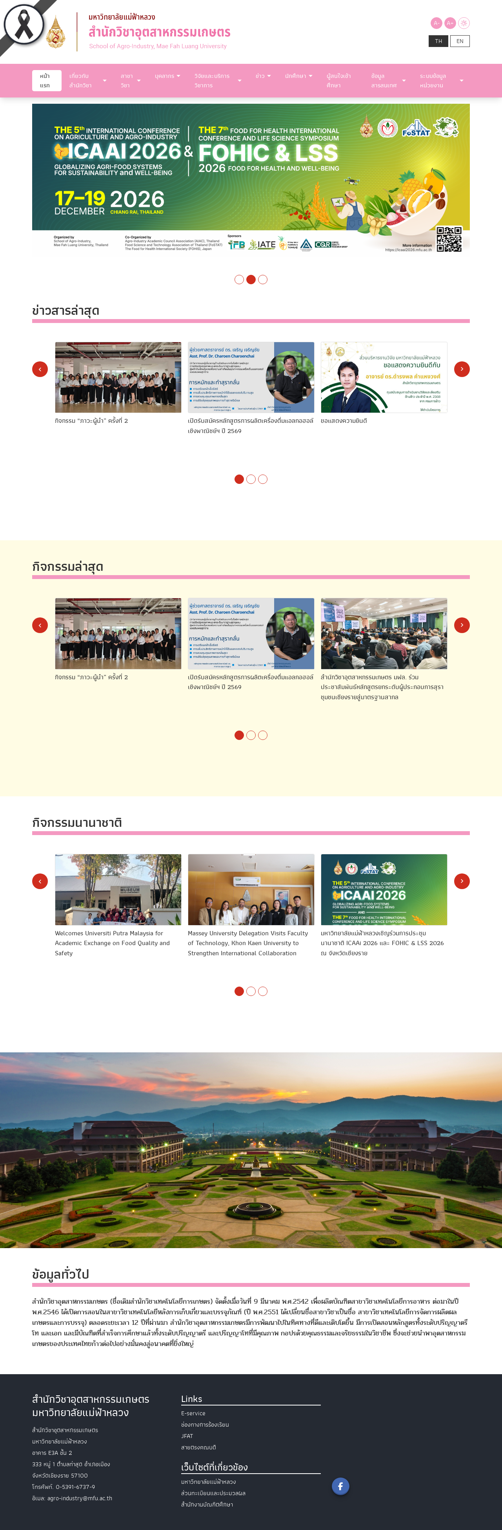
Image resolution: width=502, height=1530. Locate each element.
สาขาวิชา (127, 80)
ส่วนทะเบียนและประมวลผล (213, 1493)
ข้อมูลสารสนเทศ (384, 80)
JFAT (187, 1436)
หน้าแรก (45, 80)
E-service (193, 1413)
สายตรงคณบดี (198, 1447)
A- (437, 23)
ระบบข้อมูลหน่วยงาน (433, 80)
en (460, 41)
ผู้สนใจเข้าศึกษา (339, 80)
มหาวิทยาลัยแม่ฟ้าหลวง (208, 1482)
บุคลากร (164, 76)
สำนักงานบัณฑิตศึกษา (207, 1504)
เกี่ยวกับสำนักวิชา (80, 80)
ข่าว (260, 76)
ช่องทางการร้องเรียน (205, 1424)
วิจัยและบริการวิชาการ (212, 80)
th (438, 41)
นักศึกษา (295, 76)
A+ (450, 23)
